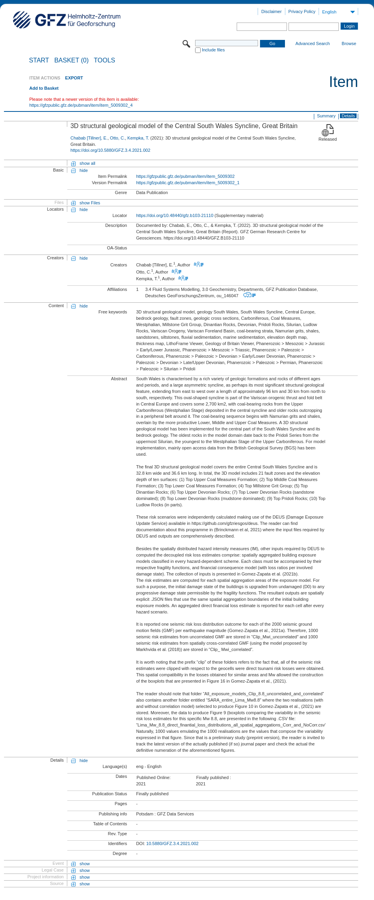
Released (328, 139)
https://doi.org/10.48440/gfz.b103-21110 (174, 215)
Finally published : (213, 777)
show (85, 863)
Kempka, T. (138, 138)
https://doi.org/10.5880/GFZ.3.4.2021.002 (110, 150)
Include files (213, 49)
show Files (90, 202)
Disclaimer (271, 11)
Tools (104, 60)
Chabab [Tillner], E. (89, 138)
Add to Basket (44, 88)
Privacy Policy (302, 11)
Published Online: (154, 777)
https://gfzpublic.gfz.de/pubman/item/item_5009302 (185, 176)
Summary (326, 115)
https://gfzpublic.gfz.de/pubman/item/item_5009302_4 (81, 105)
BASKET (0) (71, 60)
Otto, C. (117, 138)
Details (348, 115)
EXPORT (74, 77)
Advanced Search (313, 43)
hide (84, 170)
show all (87, 163)
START (39, 60)
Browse (349, 43)
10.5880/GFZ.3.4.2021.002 (172, 843)
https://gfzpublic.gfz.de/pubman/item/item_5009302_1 (187, 182)
